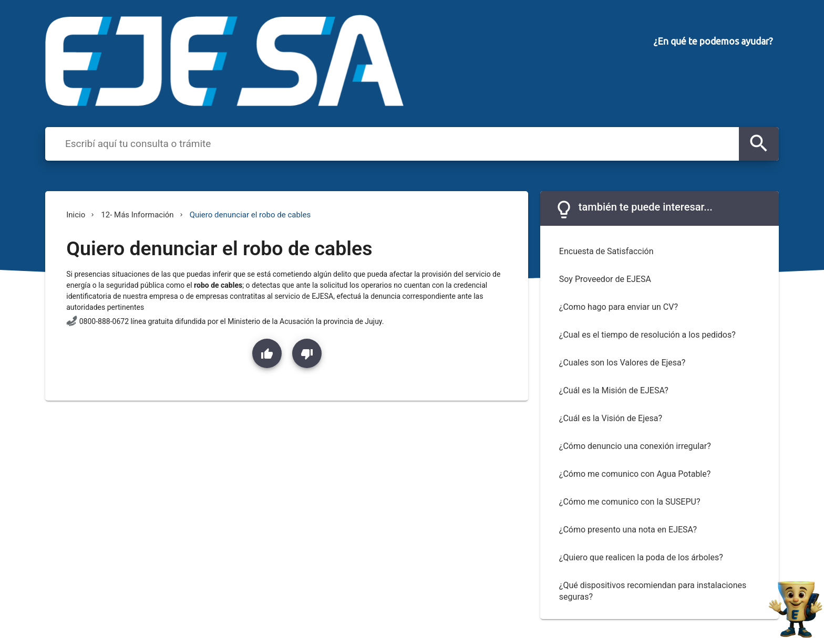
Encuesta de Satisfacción (606, 251)
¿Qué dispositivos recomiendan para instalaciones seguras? (652, 591)
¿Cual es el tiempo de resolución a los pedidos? (647, 335)
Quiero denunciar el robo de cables (250, 214)
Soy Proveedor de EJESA (605, 279)
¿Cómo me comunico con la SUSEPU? (630, 502)
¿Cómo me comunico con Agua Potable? (634, 474)
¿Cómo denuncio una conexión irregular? (635, 446)
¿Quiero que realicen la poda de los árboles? (641, 557)
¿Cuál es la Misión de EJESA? (613, 390)
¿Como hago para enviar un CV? (618, 307)
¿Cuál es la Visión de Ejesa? (610, 418)
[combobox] (399, 143)
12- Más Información (137, 214)
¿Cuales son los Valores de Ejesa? (622, 363)
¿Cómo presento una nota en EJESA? (628, 530)
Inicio (75, 214)
